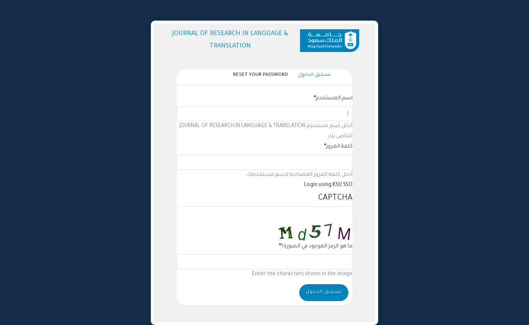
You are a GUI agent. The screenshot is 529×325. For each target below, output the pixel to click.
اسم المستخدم (334, 98)
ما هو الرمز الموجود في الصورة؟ (317, 247)
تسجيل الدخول (312, 75)
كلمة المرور (339, 147)
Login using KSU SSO (328, 185)
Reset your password (260, 75)
